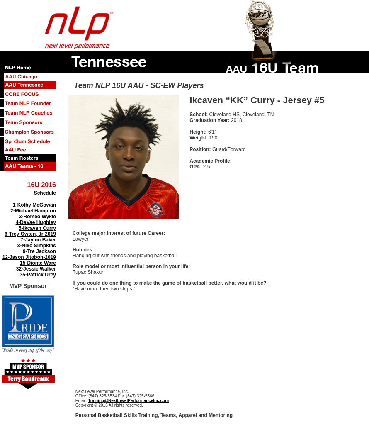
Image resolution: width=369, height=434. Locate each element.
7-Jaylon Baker (38, 240)
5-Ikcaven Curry (37, 228)
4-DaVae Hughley (36, 222)
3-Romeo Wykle (37, 216)
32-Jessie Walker (36, 269)
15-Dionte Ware (38, 263)
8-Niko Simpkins (36, 246)
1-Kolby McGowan (34, 205)
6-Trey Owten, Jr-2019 (30, 234)
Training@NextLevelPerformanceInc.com (128, 400)
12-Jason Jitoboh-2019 (29, 257)
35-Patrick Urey (38, 275)
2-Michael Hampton (33, 211)
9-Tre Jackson (39, 251)
